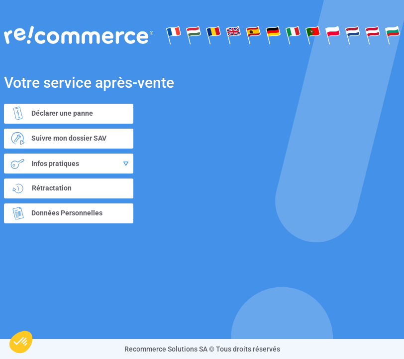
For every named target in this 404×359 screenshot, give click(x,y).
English (233, 34)
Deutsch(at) (372, 34)
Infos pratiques (67, 164)
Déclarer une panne (49, 114)
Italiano (293, 34)
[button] (21, 342)
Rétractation (41, 188)
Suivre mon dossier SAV (56, 139)
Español (253, 34)
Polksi (332, 34)
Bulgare (392, 34)
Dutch (352, 34)
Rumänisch (213, 34)
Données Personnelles (54, 213)
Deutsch (273, 34)
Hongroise (193, 34)
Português (312, 34)
